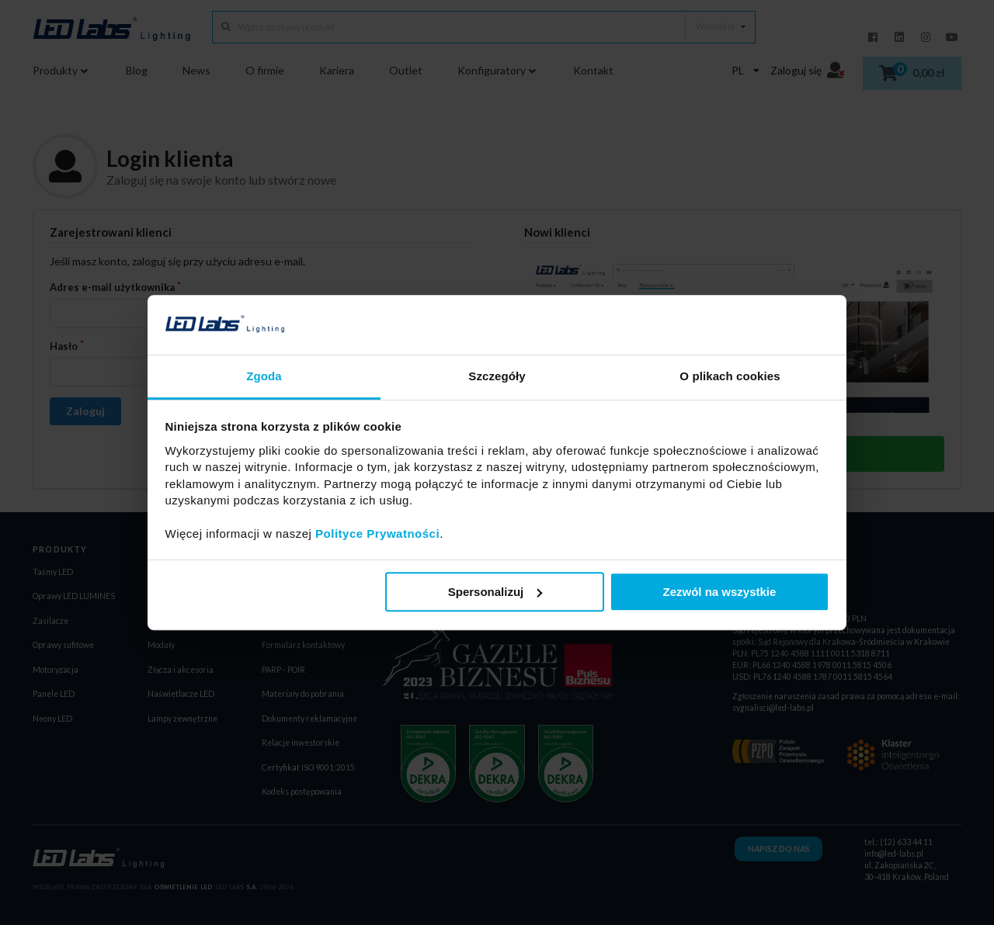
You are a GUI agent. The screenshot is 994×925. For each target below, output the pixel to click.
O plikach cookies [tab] (729, 376)
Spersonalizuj (495, 591)
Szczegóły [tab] (496, 376)
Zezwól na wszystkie (719, 591)
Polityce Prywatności (377, 533)
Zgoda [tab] (264, 376)
